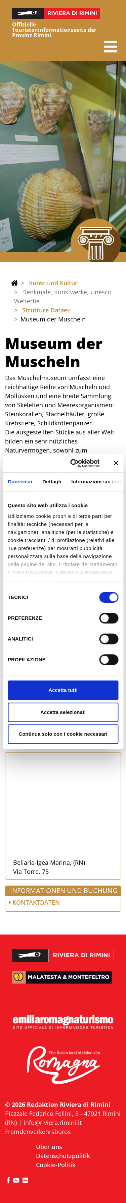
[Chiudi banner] (116, 463)
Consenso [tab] (20, 481)
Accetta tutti (63, 690)
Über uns (49, 1147)
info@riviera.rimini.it (53, 1123)
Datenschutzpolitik (63, 1156)
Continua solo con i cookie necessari (62, 734)
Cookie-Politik (56, 1165)
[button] (110, 46)
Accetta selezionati (63, 712)
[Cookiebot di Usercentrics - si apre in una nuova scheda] (73, 463)
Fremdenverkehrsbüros (38, 1132)
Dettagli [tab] (51, 481)
